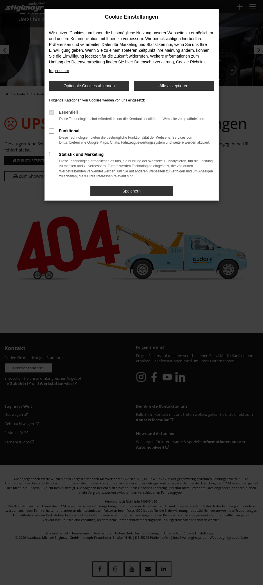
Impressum (59, 70)
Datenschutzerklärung (154, 62)
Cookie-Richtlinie (191, 62)
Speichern (131, 191)
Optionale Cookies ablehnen (89, 85)
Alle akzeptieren (173, 85)
